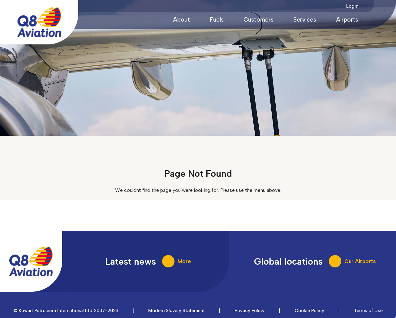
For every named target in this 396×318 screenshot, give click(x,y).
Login (352, 6)
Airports (347, 19)
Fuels (217, 19)
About (181, 19)
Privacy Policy (250, 310)
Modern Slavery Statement (176, 310)
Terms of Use (368, 310)
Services (304, 19)
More (184, 261)
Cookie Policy (309, 310)
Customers (258, 19)
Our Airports (360, 261)
